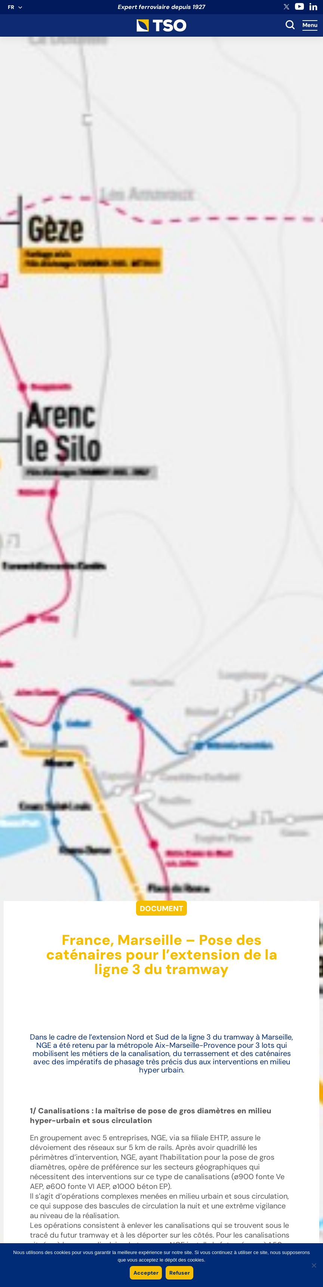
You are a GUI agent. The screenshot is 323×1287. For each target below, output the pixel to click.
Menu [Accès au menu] (309, 25)
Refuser (179, 1272)
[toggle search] (290, 25)
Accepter (146, 1272)
